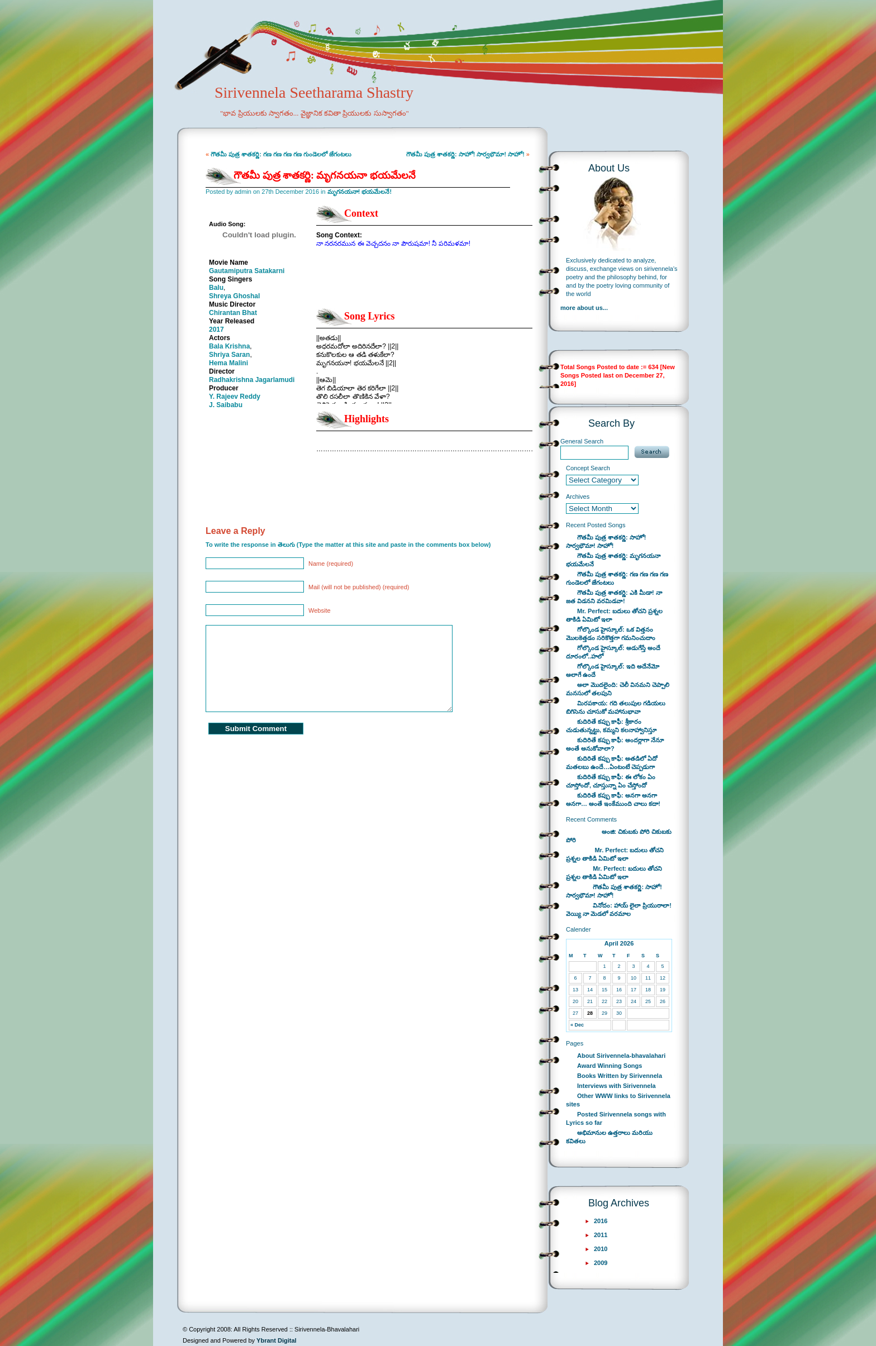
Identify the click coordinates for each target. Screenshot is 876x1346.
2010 (600, 1248)
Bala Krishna (229, 346)
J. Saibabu (225, 405)
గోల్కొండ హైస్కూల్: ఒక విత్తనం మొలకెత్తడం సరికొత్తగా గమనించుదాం (610, 633)
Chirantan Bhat (233, 313)
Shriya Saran (229, 355)
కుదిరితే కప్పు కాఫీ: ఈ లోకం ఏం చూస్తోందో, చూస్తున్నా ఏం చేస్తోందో (610, 781)
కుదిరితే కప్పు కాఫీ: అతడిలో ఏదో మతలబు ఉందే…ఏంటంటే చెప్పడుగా (612, 762)
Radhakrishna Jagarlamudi (251, 380)
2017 (216, 329)
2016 (600, 1221)
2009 (600, 1262)
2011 (600, 1235)
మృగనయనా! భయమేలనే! (359, 191)
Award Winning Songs (609, 1065)
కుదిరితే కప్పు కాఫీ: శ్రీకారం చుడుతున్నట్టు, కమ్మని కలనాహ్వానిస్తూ (611, 725)
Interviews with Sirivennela (616, 1085)
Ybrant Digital (276, 1340)
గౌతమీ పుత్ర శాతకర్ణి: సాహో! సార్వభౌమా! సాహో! (465, 154)
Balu (216, 288)
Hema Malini (228, 363)
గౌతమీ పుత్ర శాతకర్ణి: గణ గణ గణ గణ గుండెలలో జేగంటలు (281, 154)
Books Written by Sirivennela (619, 1075)
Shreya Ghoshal (234, 296)
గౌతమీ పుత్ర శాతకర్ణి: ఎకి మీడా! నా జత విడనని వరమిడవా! (614, 596)
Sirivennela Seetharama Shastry (298, 109)
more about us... (584, 307)
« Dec (577, 1025)
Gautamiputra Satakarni (246, 271)
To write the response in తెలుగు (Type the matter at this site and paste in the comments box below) (348, 544)
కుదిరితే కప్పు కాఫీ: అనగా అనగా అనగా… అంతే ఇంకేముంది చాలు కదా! (613, 799)
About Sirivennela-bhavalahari (621, 1055)
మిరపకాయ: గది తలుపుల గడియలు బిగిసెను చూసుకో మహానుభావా (615, 707)
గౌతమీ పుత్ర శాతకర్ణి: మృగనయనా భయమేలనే (325, 175)
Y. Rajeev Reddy (234, 396)
